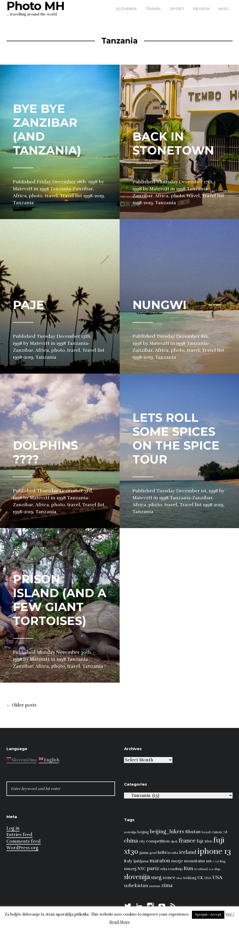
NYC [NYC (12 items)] (141, 868)
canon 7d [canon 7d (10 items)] (219, 832)
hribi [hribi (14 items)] (162, 852)
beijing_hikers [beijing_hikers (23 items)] (167, 831)
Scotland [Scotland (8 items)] (201, 869)
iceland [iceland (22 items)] (187, 852)
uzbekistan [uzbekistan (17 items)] (136, 885)
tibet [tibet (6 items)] (179, 878)
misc (223, 8)
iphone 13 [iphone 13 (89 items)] (214, 851)
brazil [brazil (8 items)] (206, 832)
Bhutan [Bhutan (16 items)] (193, 832)
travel (153, 8)
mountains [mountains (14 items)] (194, 861)
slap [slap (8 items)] (217, 869)
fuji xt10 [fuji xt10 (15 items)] (204, 841)
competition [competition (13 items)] (158, 841)
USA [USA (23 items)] (217, 877)
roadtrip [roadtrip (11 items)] (175, 868)
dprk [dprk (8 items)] (174, 841)
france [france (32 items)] (187, 840)
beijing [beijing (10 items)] (143, 832)
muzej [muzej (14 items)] (130, 868)
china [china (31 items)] (131, 840)
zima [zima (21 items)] (167, 885)
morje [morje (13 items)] (177, 861)
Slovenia (126, 8)
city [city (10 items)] (142, 841)
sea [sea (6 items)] (211, 869)
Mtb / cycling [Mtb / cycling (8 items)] (215, 861)
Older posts (21, 705)
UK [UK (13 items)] (200, 877)
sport (177, 8)
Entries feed (19, 834)
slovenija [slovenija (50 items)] (137, 877)
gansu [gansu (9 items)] (143, 853)
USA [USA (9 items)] (207, 878)
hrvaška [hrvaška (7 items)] (172, 853)
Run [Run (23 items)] (188, 868)
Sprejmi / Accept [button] (208, 915)
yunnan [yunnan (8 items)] (154, 886)
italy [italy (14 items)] (128, 861)
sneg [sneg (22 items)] (156, 877)
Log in (13, 828)
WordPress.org (22, 847)
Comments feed (23, 841)
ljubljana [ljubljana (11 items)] (141, 861)
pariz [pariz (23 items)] (153, 868)
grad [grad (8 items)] (153, 853)
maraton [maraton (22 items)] (159, 861)
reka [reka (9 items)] (163, 869)
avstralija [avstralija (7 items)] (130, 832)
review (201, 8)
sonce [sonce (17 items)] (169, 877)
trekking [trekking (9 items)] (189, 878)
